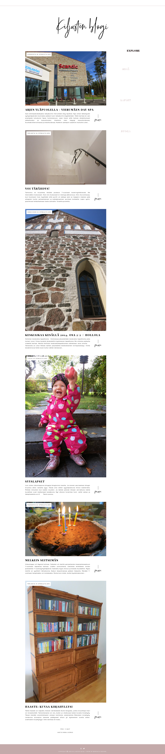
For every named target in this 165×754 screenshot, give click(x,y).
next (68, 729)
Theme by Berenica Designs (96, 751)
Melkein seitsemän (41, 560)
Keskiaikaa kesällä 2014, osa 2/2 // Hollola (62, 335)
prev (62, 729)
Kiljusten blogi (78, 751)
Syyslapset (35, 481)
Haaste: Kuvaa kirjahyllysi (49, 706)
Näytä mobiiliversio (65, 732)
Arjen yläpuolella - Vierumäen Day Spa (59, 109)
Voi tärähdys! (37, 188)
